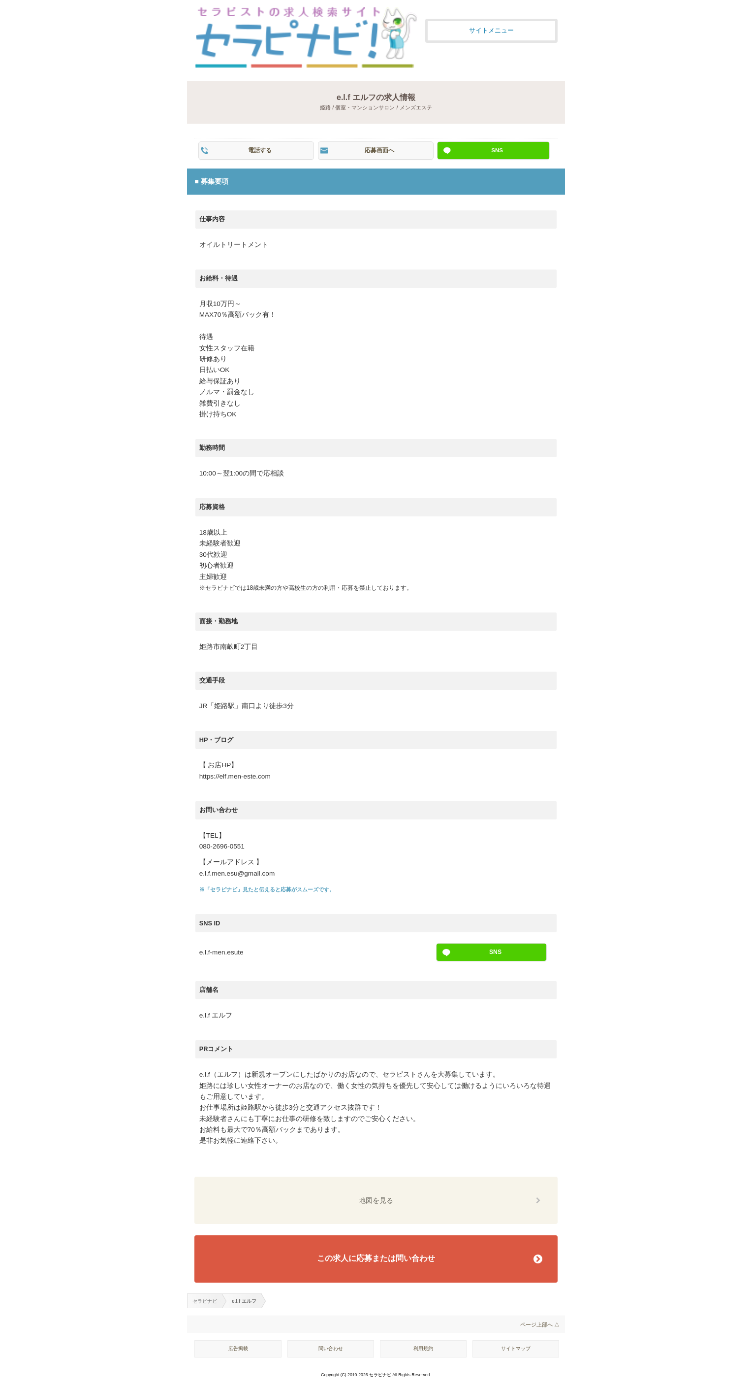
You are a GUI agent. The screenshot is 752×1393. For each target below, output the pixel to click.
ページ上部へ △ (540, 1324)
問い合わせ (330, 1348)
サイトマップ (516, 1348)
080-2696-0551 (222, 846)
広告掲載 (238, 1348)
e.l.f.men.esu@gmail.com (237, 873)
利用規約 (423, 1348)
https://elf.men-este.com (235, 776)
